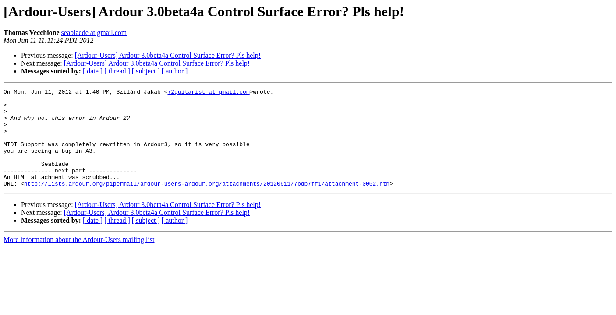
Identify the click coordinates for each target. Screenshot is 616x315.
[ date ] (93, 71)
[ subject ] (146, 71)
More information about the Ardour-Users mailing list (79, 259)
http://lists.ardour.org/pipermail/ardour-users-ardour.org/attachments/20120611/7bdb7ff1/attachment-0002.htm (207, 203)
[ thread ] (117, 71)
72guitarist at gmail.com (208, 93)
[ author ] (175, 71)
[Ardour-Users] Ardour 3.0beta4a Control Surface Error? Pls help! (168, 55)
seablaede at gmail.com (94, 32)
